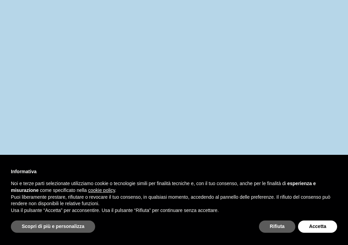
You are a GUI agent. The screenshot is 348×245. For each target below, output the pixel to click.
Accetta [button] (317, 226)
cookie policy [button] (101, 190)
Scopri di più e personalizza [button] (53, 226)
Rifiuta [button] (277, 226)
